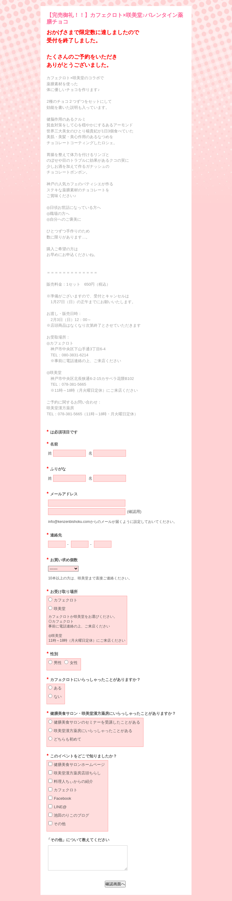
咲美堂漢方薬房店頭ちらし (77, 773)
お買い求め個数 (62, 560)
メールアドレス (62, 494)
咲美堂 (60, 608)
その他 (60, 824)
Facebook (62, 798)
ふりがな (56, 469)
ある (58, 688)
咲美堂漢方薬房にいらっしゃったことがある (93, 730)
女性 (74, 662)
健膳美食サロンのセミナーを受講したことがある (97, 722)
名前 (52, 444)
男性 (58, 662)
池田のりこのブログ (71, 815)
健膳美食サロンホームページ (79, 764)
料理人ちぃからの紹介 (73, 781)
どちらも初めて (67, 739)
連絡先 (54, 535)
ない (58, 696)
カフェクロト (65, 600)
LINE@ (60, 807)
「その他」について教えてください (78, 840)
